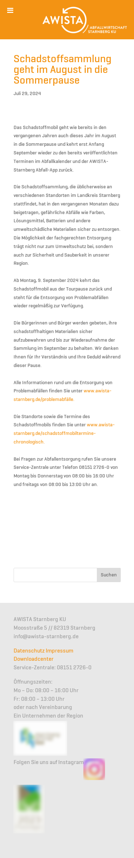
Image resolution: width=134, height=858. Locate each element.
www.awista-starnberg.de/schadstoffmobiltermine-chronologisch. (64, 433)
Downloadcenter (34, 659)
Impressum (59, 651)
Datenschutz (29, 651)
